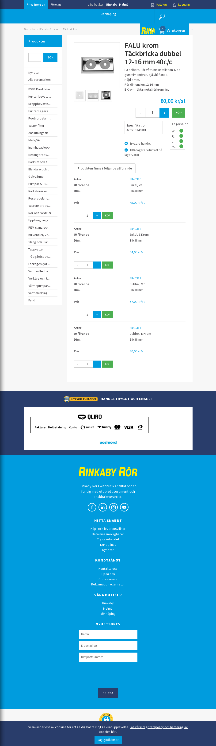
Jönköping (108, 14)
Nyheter (108, 550)
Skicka (108, 693)
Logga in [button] (181, 5)
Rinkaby (111, 5)
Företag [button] (56, 5)
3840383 (135, 278)
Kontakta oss (108, 568)
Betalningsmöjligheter (108, 534)
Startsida (29, 29)
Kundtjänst (108, 544)
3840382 (135, 229)
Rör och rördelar (48, 29)
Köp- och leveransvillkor (108, 529)
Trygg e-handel (108, 539)
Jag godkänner (108, 740)
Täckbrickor (70, 29)
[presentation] (114, 674)
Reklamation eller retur (108, 584)
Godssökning (108, 579)
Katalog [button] (159, 5)
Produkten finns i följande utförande (105, 168)
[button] (162, 16)
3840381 (135, 328)
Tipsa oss (108, 574)
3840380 (135, 179)
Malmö (124, 5)
